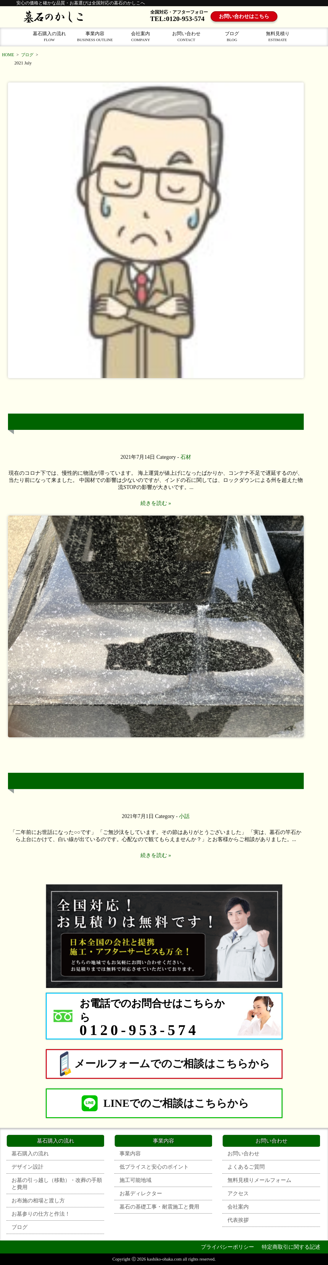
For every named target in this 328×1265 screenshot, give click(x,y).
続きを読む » (155, 503)
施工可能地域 (135, 1180)
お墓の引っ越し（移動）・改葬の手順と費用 (57, 1183)
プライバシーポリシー (227, 1247)
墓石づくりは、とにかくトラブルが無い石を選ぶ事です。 (160, 421)
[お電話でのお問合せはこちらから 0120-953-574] (164, 1016)
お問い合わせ (186, 36)
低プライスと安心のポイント (154, 1167)
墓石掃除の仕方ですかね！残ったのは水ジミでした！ (160, 781)
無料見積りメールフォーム (259, 1180)
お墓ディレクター (140, 1193)
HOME (8, 55)
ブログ (232, 36)
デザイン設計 (27, 1167)
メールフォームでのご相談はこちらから (164, 1064)
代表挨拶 (238, 1220)
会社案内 (140, 36)
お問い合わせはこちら (245, 17)
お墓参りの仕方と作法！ (41, 1214)
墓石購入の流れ (49, 36)
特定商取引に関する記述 (291, 1247)
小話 (184, 816)
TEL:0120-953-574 (177, 18)
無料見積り (277, 36)
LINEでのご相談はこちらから (164, 1103)
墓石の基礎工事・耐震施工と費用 (159, 1207)
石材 (185, 457)
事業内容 (95, 36)
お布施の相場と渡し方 (38, 1201)
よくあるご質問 (246, 1167)
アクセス (238, 1193)
